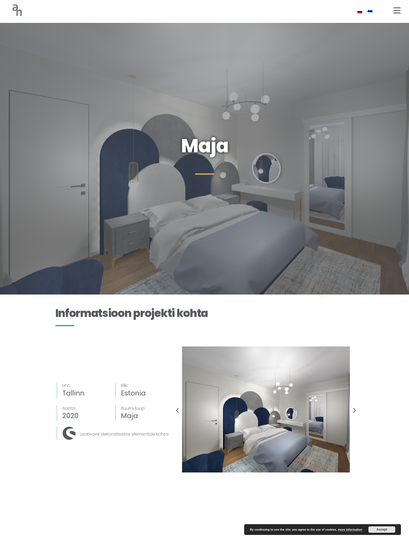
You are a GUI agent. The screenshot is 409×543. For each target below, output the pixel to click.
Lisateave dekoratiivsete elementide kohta (124, 434)
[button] (177, 410)
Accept (381, 529)
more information (350, 529)
